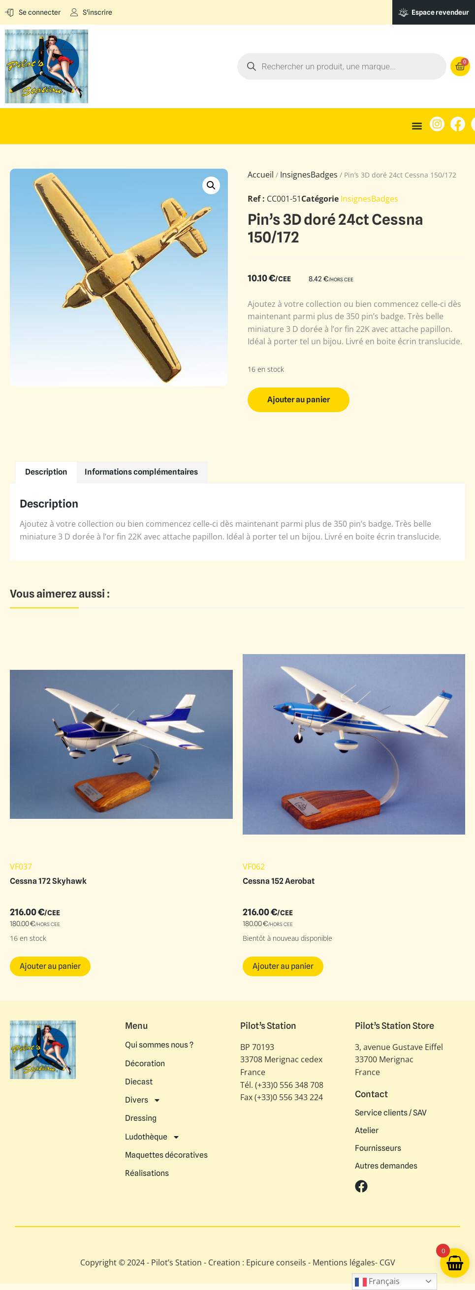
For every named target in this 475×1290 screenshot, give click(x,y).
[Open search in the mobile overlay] (357, 66)
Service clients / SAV (391, 1113)
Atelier (367, 1131)
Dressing (141, 1116)
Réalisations (147, 1169)
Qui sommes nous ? (159, 1045)
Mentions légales (344, 1262)
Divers (143, 1098)
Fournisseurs (378, 1148)
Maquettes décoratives (166, 1151)
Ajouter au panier (298, 399)
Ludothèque (152, 1134)
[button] (417, 126)
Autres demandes (386, 1166)
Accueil (261, 174)
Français (377, 1282)
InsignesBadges (309, 174)
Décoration (145, 1063)
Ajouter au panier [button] (50, 966)
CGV (387, 1262)
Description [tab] (46, 472)
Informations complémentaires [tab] (141, 472)
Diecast (139, 1080)
